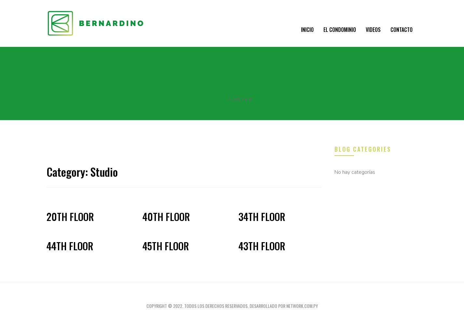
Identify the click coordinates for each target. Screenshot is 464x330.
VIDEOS (373, 30)
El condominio (339, 30)
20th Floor (70, 216)
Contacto (401, 30)
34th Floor (262, 216)
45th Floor (166, 246)
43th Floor (262, 246)
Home (219, 99)
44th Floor (70, 246)
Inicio (307, 30)
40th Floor (166, 216)
